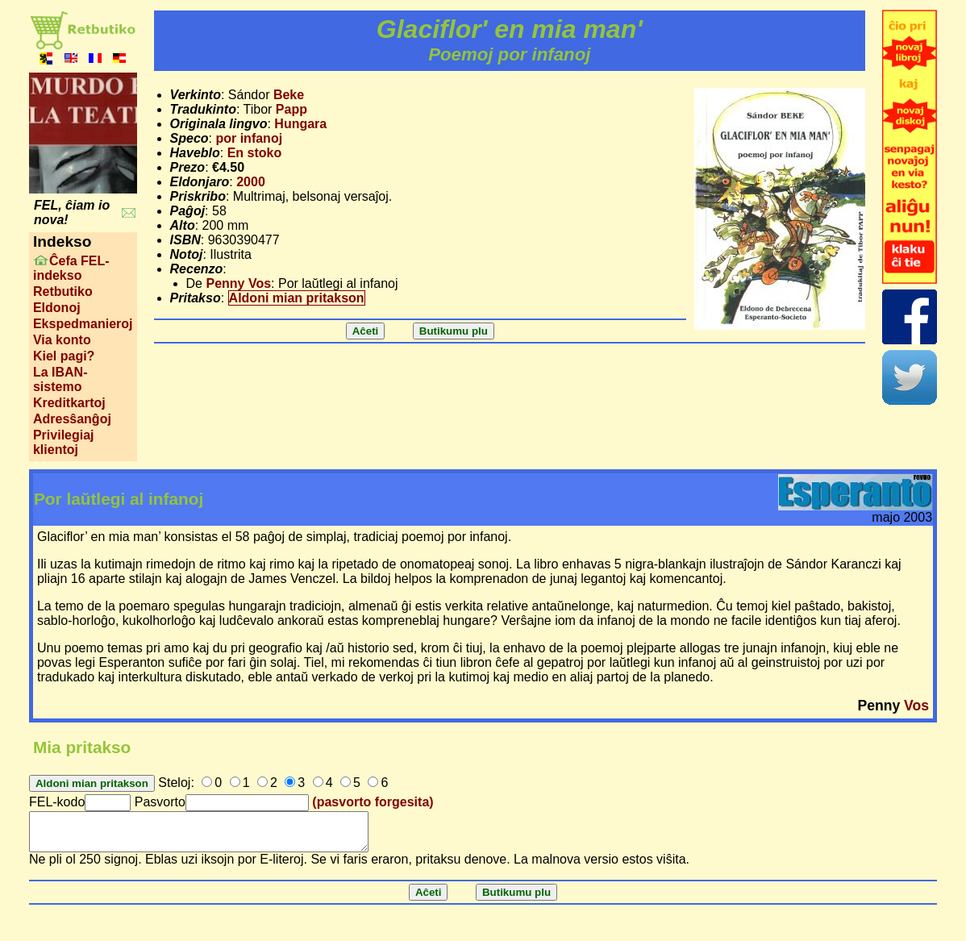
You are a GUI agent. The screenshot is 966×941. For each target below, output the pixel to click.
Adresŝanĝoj (72, 419)
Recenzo (196, 269)
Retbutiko (63, 291)
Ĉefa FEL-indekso (71, 268)
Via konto (62, 340)
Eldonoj (57, 307)
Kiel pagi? (63, 356)
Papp (291, 109)
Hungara (300, 124)
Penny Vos (238, 283)
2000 (250, 182)
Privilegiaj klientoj (63, 442)
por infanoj (248, 138)
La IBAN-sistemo (60, 379)
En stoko (254, 153)
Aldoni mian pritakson (296, 298)
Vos (916, 705)
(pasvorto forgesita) (372, 802)
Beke (288, 95)
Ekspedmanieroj (83, 324)
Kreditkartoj (69, 403)
